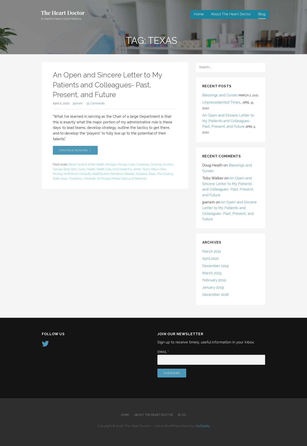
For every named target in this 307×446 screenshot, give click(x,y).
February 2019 (214, 280)
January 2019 (213, 287)
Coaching (143, 164)
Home (199, 14)
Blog (261, 14)
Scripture (141, 173)
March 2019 (211, 273)
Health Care (104, 169)
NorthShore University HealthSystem (86, 173)
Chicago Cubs (126, 164)
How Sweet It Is (122, 169)
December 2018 (215, 295)
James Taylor (141, 169)
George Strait (61, 169)
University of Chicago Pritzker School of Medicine (115, 178)
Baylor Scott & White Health (86, 164)
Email (163, 352)
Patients (129, 173)
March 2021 (211, 251)
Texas (151, 173)
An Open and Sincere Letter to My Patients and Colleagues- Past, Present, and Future (107, 85)
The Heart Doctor (63, 12)
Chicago (110, 164)
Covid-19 (156, 164)
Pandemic (117, 173)
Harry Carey (78, 169)
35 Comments (95, 103)
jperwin (78, 103)
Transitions (75, 178)
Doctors (168, 164)
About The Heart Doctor (231, 14)
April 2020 (210, 258)
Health (91, 169)
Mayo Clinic (158, 169)
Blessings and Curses (220, 95)
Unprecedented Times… (222, 102)
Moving (57, 173)
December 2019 (215, 266)
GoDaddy (203, 426)
